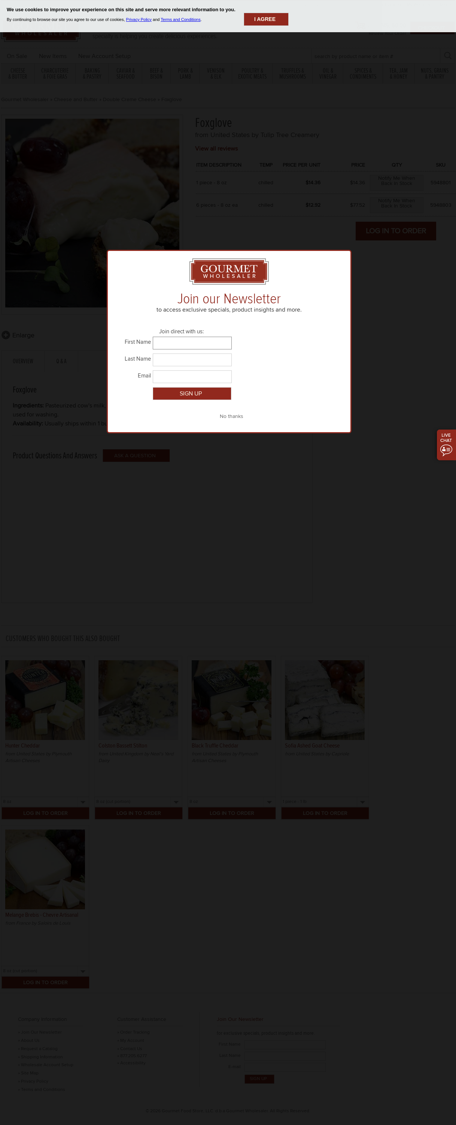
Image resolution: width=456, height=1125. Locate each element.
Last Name (138, 358)
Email (144, 375)
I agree (265, 19)
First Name (138, 342)
